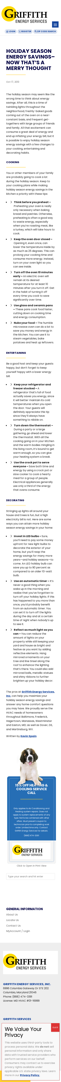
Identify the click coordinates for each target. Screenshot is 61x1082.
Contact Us (13, 926)
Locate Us (12, 920)
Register (26, 31)
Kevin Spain (28, 736)
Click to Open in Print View (31, 865)
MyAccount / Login (18, 931)
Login (12, 31)
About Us (12, 914)
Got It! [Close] (55, 1027)
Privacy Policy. (30, 1075)
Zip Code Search (46, 31)
